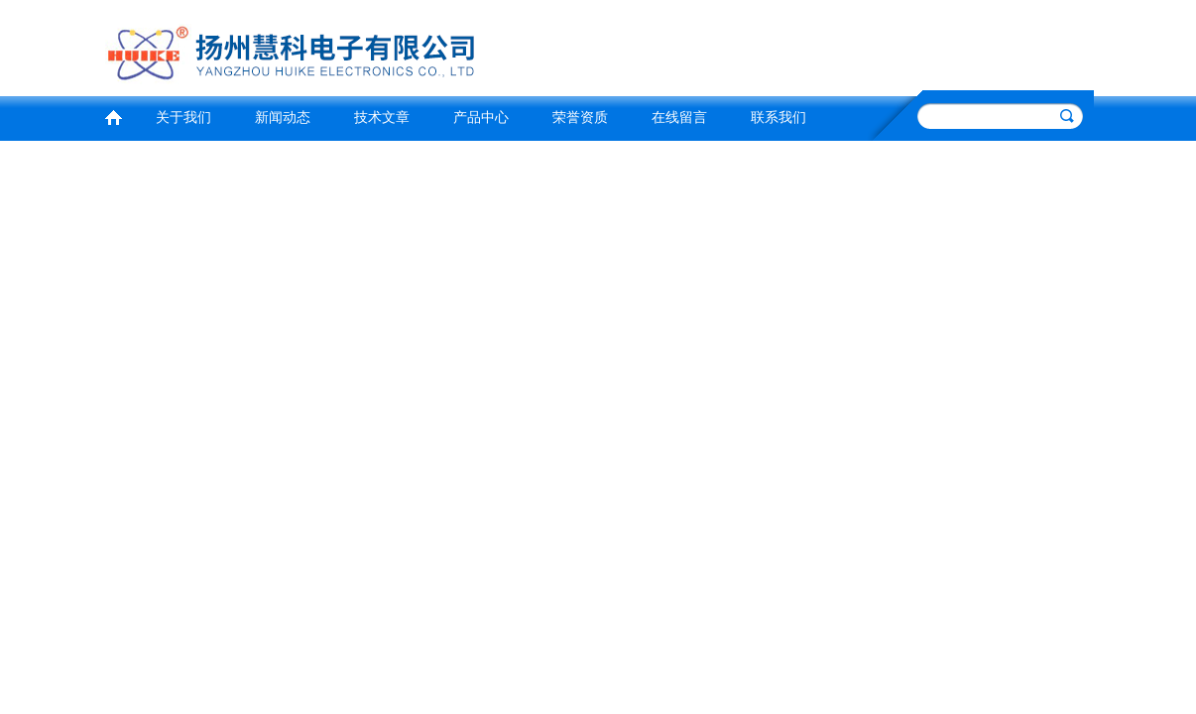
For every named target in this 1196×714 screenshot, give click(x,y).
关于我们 (183, 117)
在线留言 (679, 117)
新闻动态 (282, 117)
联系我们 (778, 117)
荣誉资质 (580, 117)
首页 (113, 115)
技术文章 (382, 117)
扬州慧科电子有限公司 (345, 45)
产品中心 (481, 117)
